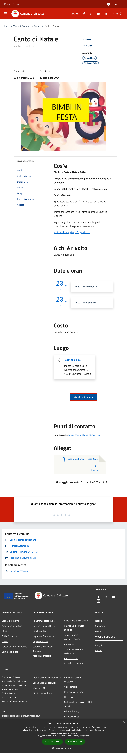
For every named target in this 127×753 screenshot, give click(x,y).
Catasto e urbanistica (43, 646)
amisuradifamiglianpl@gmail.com (72, 232)
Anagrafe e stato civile (44, 620)
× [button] (124, 722)
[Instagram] (104, 14)
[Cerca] (121, 13)
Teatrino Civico (72, 360)
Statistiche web (71, 716)
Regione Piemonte (13, 4)
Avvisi (98, 631)
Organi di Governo (10, 620)
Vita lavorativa (40, 631)
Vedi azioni (89, 46)
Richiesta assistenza (43, 693)
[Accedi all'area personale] (108, 4)
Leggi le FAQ (39, 688)
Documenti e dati (10, 651)
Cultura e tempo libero (44, 626)
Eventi (37, 26)
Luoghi (98, 645)
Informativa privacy (73, 692)
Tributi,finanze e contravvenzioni (72, 637)
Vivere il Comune (21, 26)
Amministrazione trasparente (72, 679)
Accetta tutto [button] (52, 742)
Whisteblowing (71, 711)
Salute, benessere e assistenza (73, 651)
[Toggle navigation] (5, 13)
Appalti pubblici (40, 641)
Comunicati (100, 626)
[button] (63, 748)
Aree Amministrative (12, 626)
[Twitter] (90, 14)
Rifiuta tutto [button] (75, 741)
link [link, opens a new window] (91, 736)
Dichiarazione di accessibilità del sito (78, 704)
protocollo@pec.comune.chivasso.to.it (21, 715)
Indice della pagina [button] (25, 161)
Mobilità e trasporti (42, 655)
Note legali (69, 697)
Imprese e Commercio (43, 636)
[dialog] (63, 736)
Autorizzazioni (71, 658)
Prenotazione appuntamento (47, 677)
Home (6, 26)
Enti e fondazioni (10, 636)
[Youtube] (97, 14)
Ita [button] (117, 4)
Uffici (4, 631)
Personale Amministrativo (14, 646)
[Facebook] (83, 14)
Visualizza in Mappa (83, 397)
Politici (5, 641)
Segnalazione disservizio (44, 682)
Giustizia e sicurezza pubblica (74, 627)
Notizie (98, 620)
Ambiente (69, 644)
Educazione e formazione (76, 620)
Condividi (89, 40)
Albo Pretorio (70, 686)
